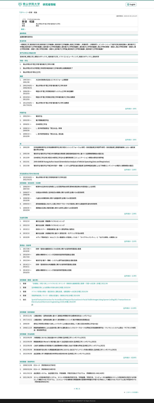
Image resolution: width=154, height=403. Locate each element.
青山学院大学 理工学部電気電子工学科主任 (51, 177)
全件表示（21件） (130, 241)
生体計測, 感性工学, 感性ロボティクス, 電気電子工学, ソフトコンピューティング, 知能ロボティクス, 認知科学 (59, 56)
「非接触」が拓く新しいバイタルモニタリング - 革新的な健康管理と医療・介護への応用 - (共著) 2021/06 (70, 283)
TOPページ (23, 12)
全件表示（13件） (130, 276)
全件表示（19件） (130, 214)
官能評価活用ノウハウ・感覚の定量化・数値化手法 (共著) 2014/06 (56, 295)
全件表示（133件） (130, 308)
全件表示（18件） (130, 170)
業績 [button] (22, 29)
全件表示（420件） (130, 357)
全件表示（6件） (131, 108)
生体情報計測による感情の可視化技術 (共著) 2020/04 (51, 287)
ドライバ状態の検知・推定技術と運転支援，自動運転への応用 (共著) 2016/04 (60, 291)
